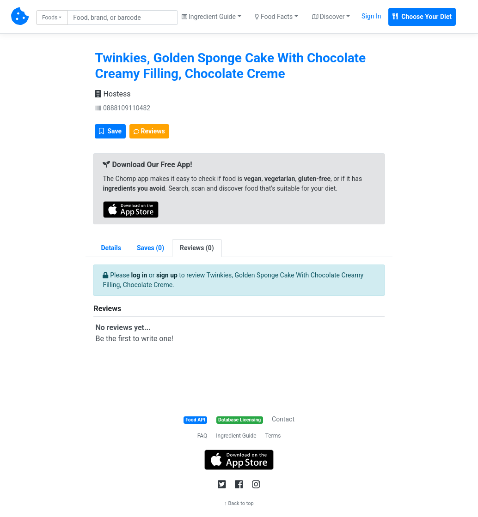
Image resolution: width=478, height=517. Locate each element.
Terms (273, 436)
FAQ (202, 436)
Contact (283, 419)
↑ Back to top (239, 503)
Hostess (112, 94)
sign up (167, 275)
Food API (195, 420)
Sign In (371, 16)
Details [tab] (111, 248)
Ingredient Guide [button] (209, 16)
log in (139, 275)
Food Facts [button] (274, 16)
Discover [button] (328, 16)
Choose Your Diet (422, 16)
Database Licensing (239, 420)
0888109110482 (122, 108)
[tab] (150, 248)
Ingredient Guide (236, 436)
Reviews (149, 131)
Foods (49, 17)
